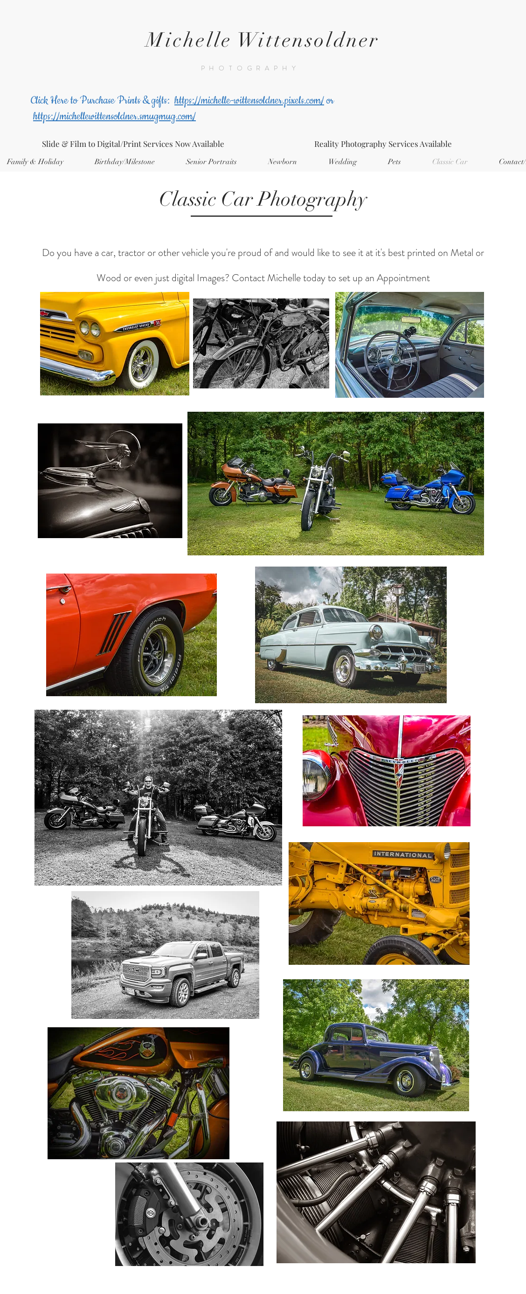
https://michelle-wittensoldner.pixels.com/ (249, 101)
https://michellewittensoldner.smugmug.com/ (114, 117)
